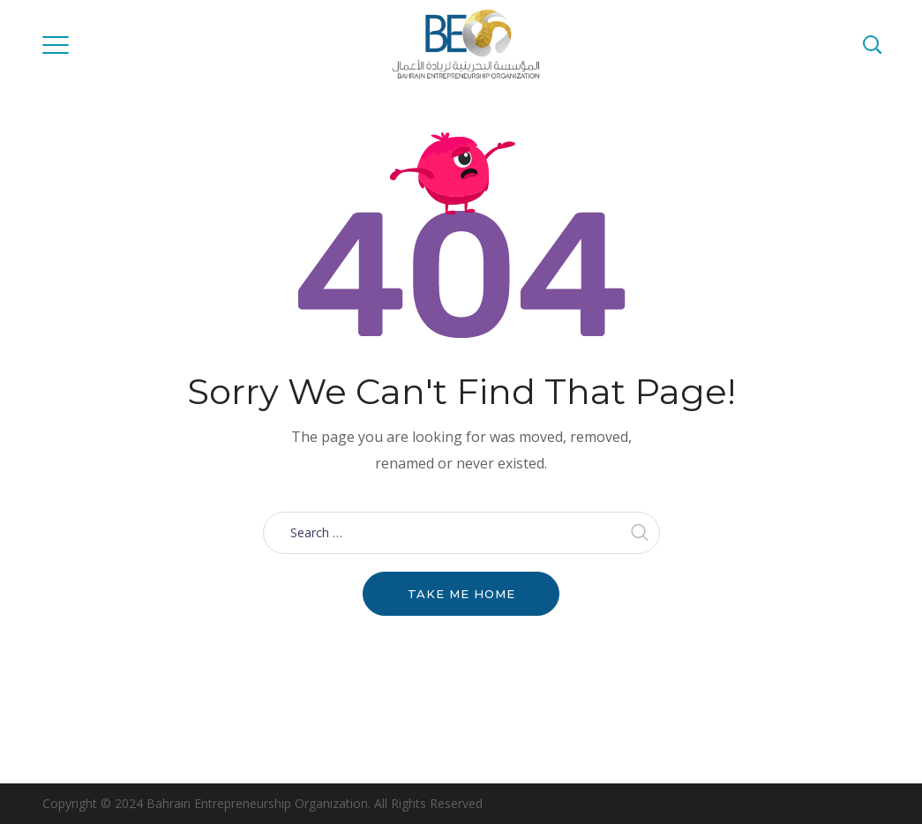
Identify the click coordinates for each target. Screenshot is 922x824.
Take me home (461, 594)
